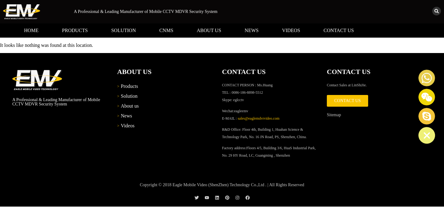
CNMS (166, 30)
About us (209, 30)
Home (31, 30)
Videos (291, 30)
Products (75, 30)
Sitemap (334, 115)
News (251, 30)
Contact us (338, 30)
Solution (123, 30)
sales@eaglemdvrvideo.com (258, 118)
